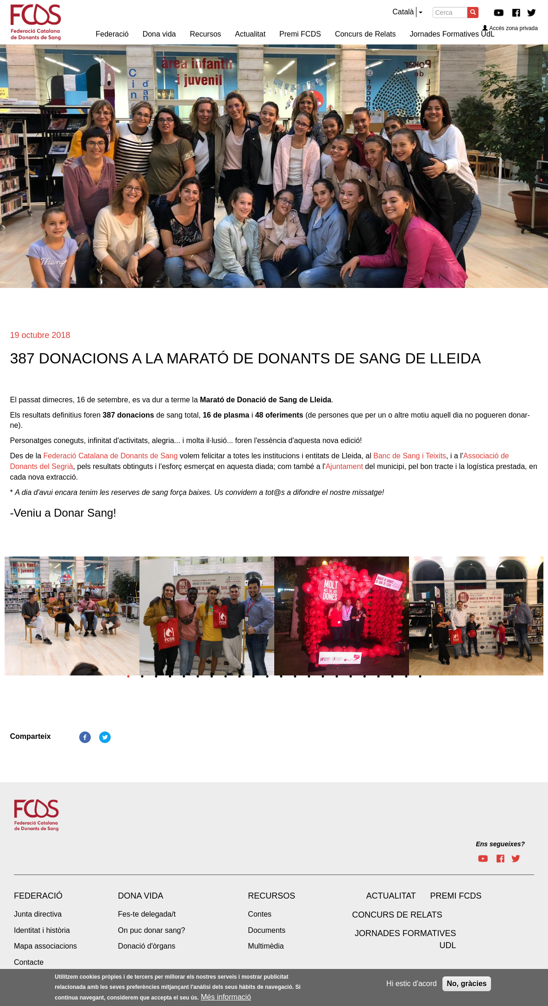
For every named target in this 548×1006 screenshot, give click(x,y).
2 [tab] (142, 676)
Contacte (29, 962)
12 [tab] (281, 676)
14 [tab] (309, 676)
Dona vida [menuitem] (159, 34)
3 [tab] (156, 676)
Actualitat (391, 895)
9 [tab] (239, 676)
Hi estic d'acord (411, 983)
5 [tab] (184, 676)
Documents (266, 930)
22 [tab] (420, 676)
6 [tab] (197, 676)
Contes (259, 914)
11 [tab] (267, 676)
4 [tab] (170, 676)
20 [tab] (392, 676)
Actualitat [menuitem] (250, 34)
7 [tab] (211, 676)
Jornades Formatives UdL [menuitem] (452, 34)
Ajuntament (344, 466)
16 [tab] (336, 676)
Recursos (271, 895)
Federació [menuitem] (112, 34)
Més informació (226, 997)
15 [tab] (323, 676)
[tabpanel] (72, 618)
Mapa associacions (45, 946)
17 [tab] (350, 676)
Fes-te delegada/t (147, 914)
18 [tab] (364, 676)
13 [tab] (295, 676)
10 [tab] (253, 676)
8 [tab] (225, 676)
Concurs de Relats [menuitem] (365, 34)
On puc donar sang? (151, 930)
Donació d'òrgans (147, 946)
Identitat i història (42, 930)
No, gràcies (466, 983)
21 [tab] (406, 676)
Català (403, 12)
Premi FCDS (455, 895)
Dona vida (141, 895)
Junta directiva (38, 914)
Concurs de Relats (397, 914)
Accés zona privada (510, 28)
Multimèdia (265, 946)
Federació (38, 895)
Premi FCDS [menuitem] (300, 34)
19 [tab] (378, 676)
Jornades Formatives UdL (405, 939)
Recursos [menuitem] (205, 34)
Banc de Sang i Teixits (409, 456)
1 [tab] (128, 676)
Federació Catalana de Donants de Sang (111, 456)
